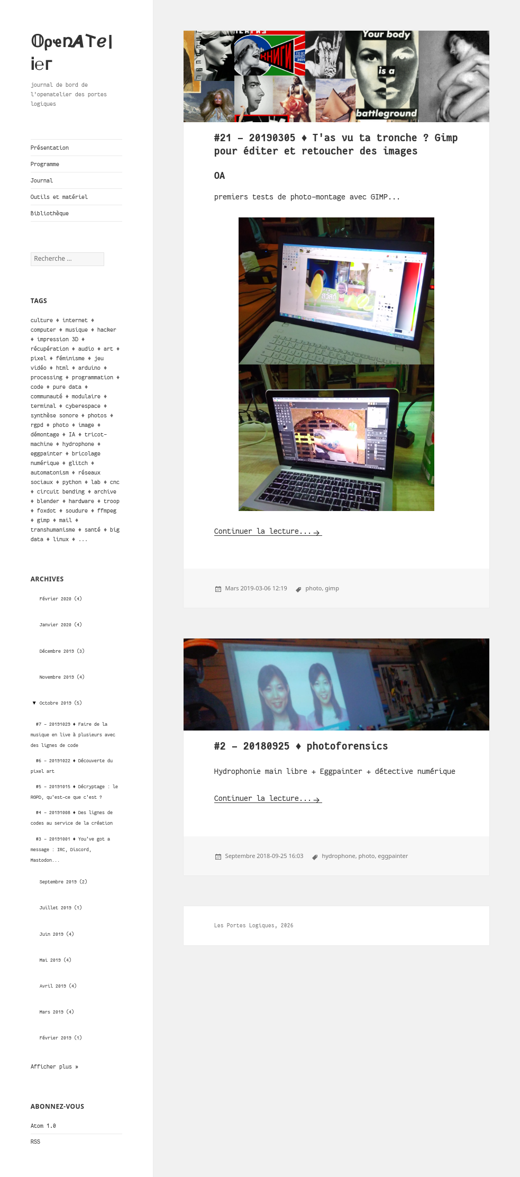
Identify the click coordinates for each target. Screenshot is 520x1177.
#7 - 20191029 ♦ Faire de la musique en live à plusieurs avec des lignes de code (73, 735)
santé (93, 529)
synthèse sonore (54, 415)
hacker (106, 329)
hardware (81, 501)
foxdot (46, 510)
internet (75, 320)
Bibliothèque (50, 213)
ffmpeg (106, 510)
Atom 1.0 (43, 1126)
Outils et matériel (59, 197)
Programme (45, 164)
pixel (39, 358)
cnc (115, 482)
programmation (92, 377)
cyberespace (83, 406)
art (108, 348)
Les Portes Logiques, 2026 (254, 925)
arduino (89, 367)
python (71, 482)
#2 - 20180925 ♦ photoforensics (301, 746)
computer (43, 329)
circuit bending (61, 491)
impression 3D (57, 339)
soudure (77, 510)
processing (46, 377)
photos (97, 415)
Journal (42, 180)
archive (105, 491)
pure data (67, 387)
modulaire (86, 396)
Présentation (50, 147)
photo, (315, 588)
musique (77, 329)
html (62, 367)
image (86, 425)
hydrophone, (339, 856)
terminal (43, 406)
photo (61, 425)
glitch (78, 463)
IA (72, 434)
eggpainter (46, 453)
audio (86, 348)
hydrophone (78, 444)
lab (96, 482)
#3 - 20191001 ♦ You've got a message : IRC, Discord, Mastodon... (70, 849)
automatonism (50, 472)
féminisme (70, 358)
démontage (45, 434)
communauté (46, 396)
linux (61, 539)
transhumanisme (53, 529)
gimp (43, 520)
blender (48, 501)
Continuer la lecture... (263, 531)
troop (112, 501)
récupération (50, 348)
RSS (35, 1141)
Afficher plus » (54, 1066)
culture (42, 320)
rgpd (37, 425)
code (37, 387)
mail (65, 520)
